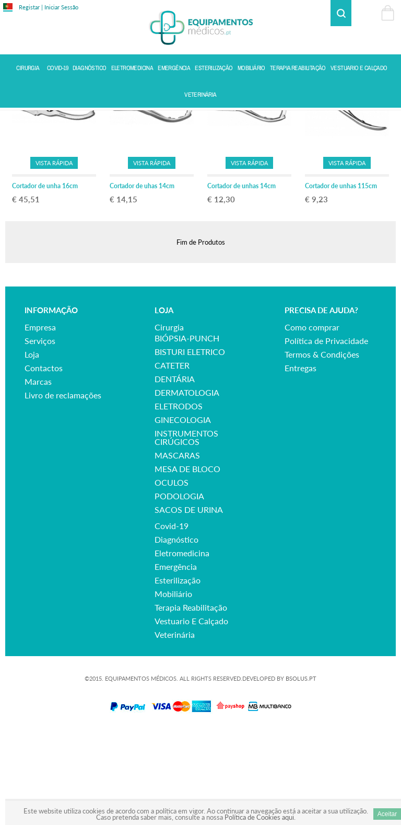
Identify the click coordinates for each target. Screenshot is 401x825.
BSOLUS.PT (301, 770)
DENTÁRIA (175, 471)
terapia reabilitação (191, 699)
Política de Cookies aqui (259, 817)
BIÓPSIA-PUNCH (187, 430)
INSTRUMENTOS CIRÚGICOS (186, 529)
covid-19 (171, 618)
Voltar (386, 119)
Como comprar (312, 419)
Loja (32, 446)
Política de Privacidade (326, 433)
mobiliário (173, 686)
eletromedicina (182, 645)
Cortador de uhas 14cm (142, 278)
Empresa (40, 419)
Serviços (40, 433)
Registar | (31, 7)
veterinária (175, 726)
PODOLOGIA (179, 588)
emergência (176, 658)
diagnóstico (176, 631)
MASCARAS (177, 547)
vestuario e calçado (191, 713)
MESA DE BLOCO (187, 561)
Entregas (300, 460)
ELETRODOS (179, 498)
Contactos (44, 460)
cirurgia (169, 419)
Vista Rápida (54, 254)
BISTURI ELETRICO (190, 444)
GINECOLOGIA (183, 512)
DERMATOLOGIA (187, 484)
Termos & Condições (322, 446)
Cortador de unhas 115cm (341, 278)
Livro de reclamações (63, 487)
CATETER (172, 457)
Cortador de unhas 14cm (241, 278)
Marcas (38, 473)
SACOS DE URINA (189, 601)
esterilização (177, 672)
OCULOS (171, 574)
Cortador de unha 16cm (45, 278)
